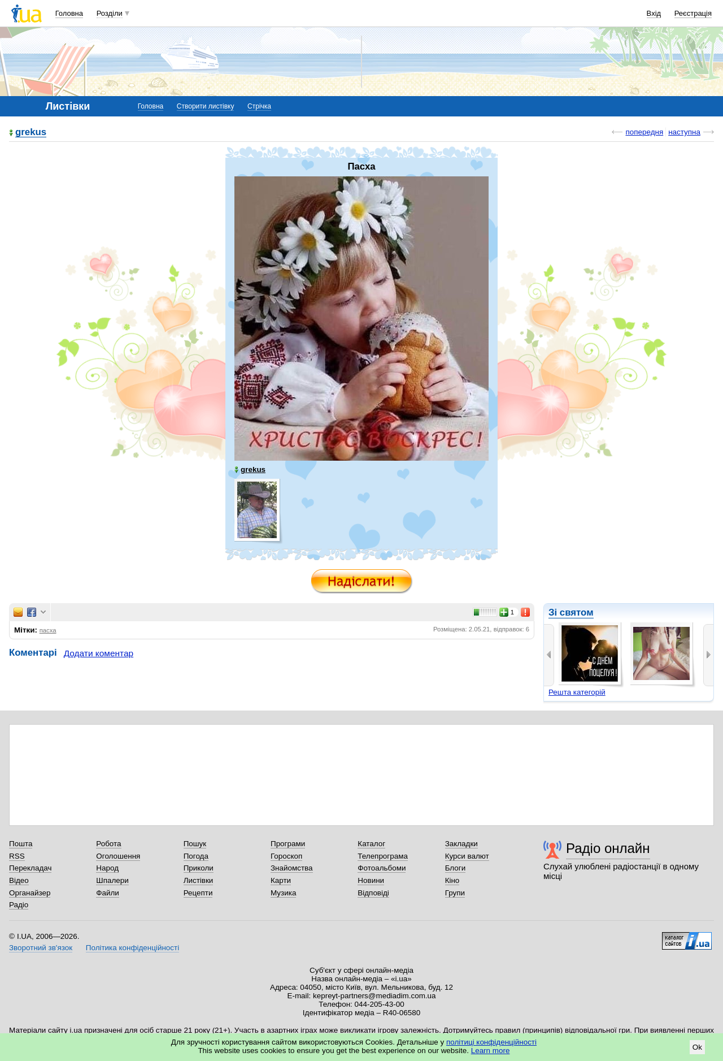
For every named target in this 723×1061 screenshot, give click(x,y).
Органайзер (29, 893)
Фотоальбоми (382, 868)
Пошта (20, 843)
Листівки (199, 880)
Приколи (199, 868)
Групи (455, 893)
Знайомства (292, 868)
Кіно (452, 880)
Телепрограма (383, 856)
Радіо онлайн (608, 848)
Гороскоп (286, 856)
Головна (69, 13)
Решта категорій (577, 692)
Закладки (461, 843)
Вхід (654, 13)
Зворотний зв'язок (40, 947)
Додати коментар (98, 653)
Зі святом (571, 612)
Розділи (110, 13)
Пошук (195, 843)
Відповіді (373, 893)
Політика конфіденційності (132, 947)
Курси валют (467, 856)
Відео (19, 880)
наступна (684, 132)
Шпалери (112, 880)
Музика (283, 893)
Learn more (490, 1050)
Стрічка (259, 106)
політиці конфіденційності (491, 1042)
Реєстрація (693, 13)
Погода (196, 856)
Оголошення (118, 856)
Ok (697, 1047)
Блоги (455, 868)
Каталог (371, 843)
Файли (107, 893)
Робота (108, 843)
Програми (288, 843)
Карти (281, 880)
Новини (371, 880)
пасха (48, 630)
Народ (107, 868)
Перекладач (30, 868)
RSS (17, 856)
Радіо (18, 904)
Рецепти (198, 893)
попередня (644, 132)
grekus (30, 132)
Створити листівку (205, 106)
